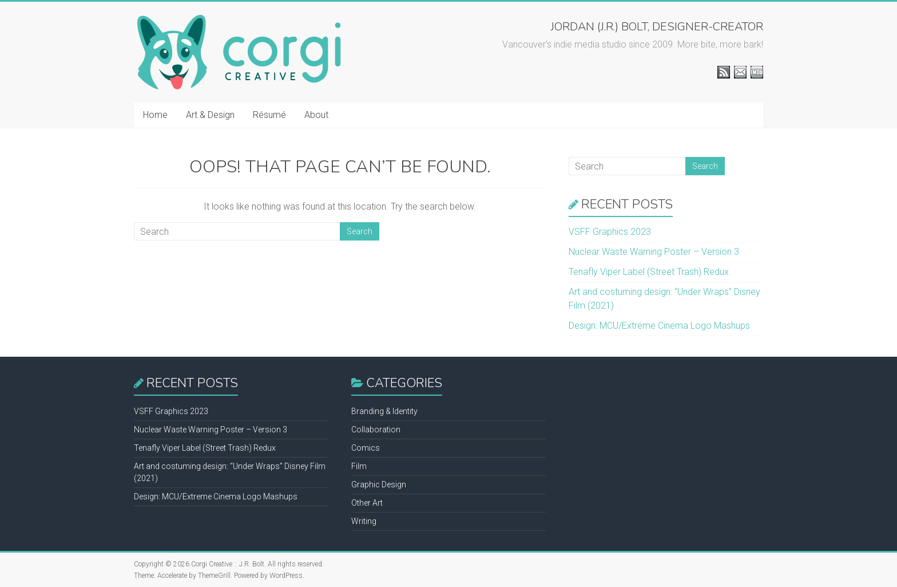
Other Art (367, 502)
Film (359, 466)
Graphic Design (378, 484)
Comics (365, 447)
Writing (363, 521)
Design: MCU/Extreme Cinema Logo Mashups (659, 325)
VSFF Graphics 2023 (610, 231)
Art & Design (210, 114)
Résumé (269, 114)
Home (155, 114)
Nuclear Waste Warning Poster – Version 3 (654, 251)
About (316, 114)
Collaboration (375, 429)
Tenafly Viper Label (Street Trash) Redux (649, 271)
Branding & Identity (384, 411)
